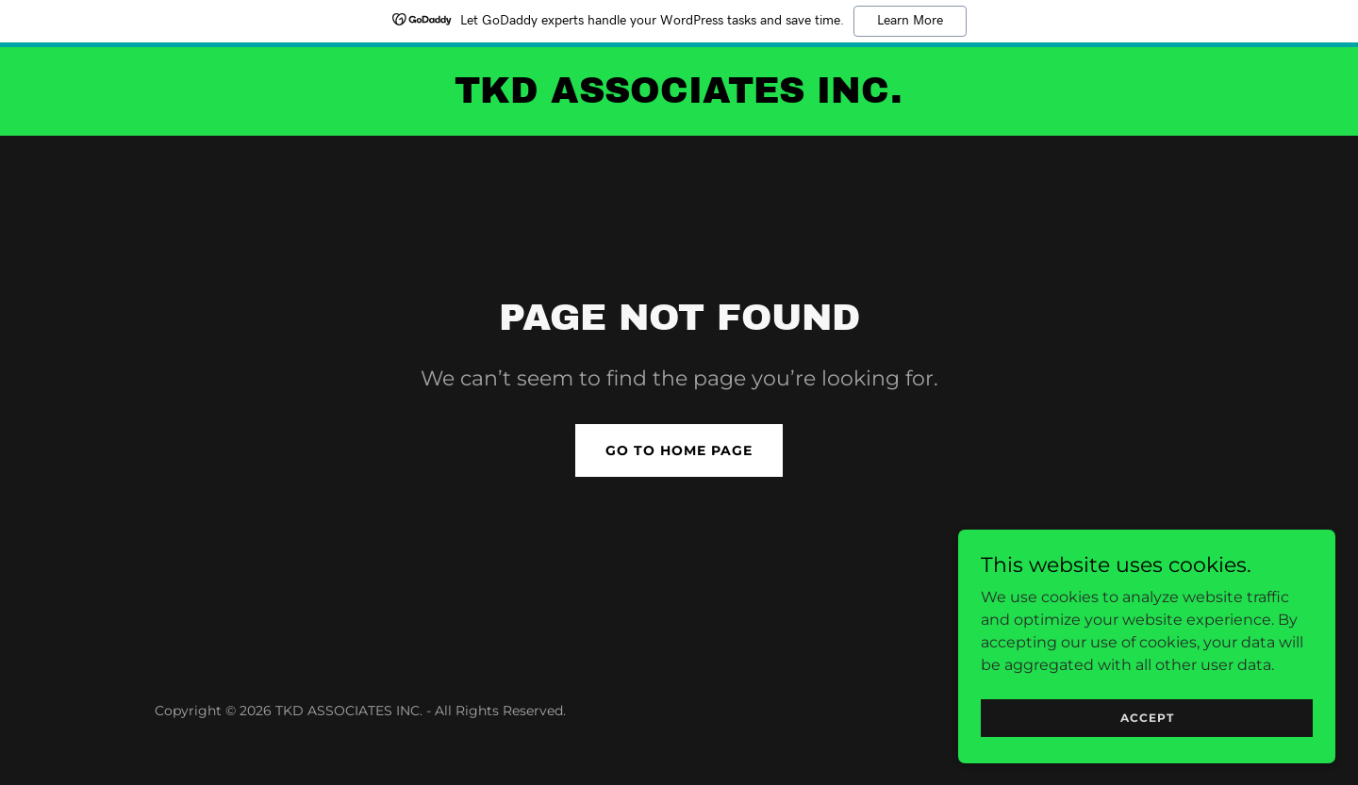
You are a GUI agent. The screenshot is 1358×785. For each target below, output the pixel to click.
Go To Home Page (679, 450)
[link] (679, 97)
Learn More (910, 20)
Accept (1147, 718)
